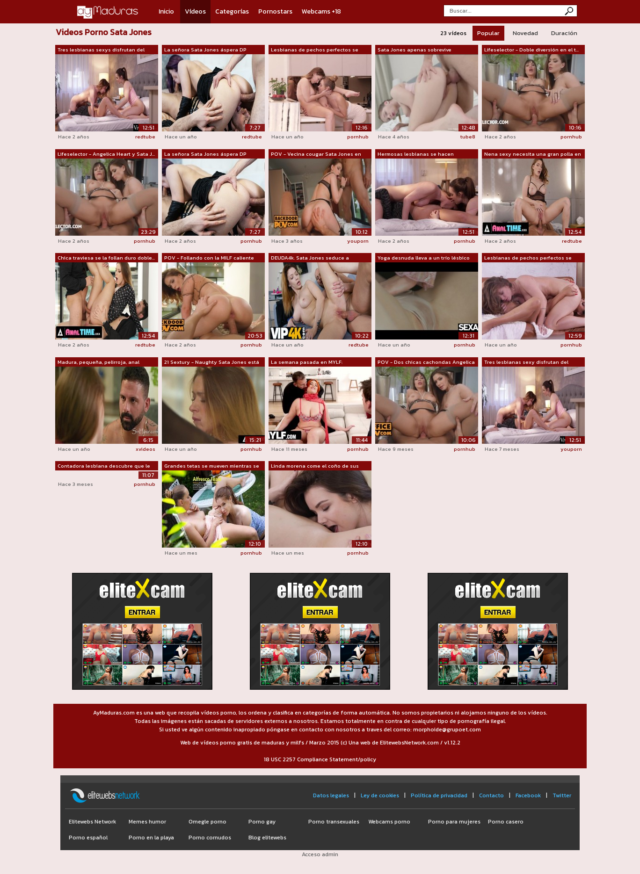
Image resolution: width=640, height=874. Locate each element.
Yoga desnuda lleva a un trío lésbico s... (424, 258)
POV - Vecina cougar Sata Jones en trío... (316, 154)
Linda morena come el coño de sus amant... (315, 466)
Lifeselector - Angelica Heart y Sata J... (106, 154)
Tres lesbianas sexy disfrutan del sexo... (526, 362)
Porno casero (506, 821)
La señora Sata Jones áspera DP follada (205, 50)
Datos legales (331, 795)
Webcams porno (389, 821)
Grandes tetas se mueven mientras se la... (211, 466)
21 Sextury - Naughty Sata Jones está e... (211, 362)
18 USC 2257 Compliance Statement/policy (320, 759)
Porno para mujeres (454, 821)
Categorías (232, 11)
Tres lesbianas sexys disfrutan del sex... (101, 50)
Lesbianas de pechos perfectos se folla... (314, 50)
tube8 (467, 136)
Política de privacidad (439, 795)
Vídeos (195, 11)
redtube (145, 136)
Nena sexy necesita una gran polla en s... (532, 154)
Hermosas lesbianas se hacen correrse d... (416, 154)
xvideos (145, 449)
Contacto (491, 795)
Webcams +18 (321, 11)
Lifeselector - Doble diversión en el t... (531, 49)
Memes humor (147, 821)
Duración (564, 33)
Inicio (166, 11)
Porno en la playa (151, 837)
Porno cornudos (210, 837)
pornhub (358, 136)
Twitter (562, 795)
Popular (488, 33)
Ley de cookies (380, 795)
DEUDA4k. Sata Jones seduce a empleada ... (310, 258)
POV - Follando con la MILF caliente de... (209, 258)
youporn (358, 241)
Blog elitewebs (267, 837)
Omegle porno (207, 821)
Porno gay (262, 821)
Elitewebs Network (92, 821)
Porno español (88, 837)
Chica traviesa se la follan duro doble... (106, 257)
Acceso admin (320, 854)
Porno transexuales (333, 821)
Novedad (525, 33)
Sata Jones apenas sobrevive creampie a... (414, 50)
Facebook (528, 795)
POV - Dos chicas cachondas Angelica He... (426, 362)
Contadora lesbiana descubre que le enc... (104, 466)
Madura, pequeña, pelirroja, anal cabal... (98, 362)
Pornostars (275, 11)
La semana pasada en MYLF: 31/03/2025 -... (306, 362)
